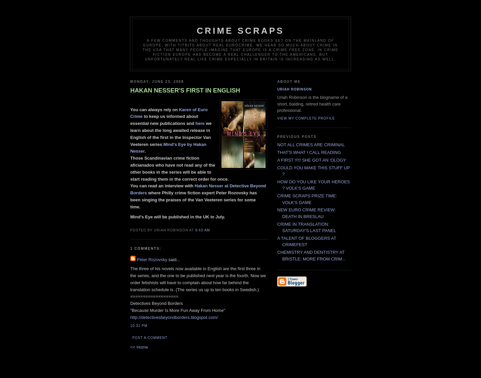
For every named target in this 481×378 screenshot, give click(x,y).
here (200, 123)
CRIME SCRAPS (240, 31)
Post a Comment (149, 338)
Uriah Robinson (294, 89)
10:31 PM (138, 326)
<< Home (139, 347)
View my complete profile (306, 118)
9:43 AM (202, 230)
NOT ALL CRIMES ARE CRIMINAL (311, 144)
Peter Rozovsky (152, 259)
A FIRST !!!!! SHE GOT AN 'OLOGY (311, 160)
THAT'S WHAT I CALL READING (309, 152)
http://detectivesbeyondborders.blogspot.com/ (174, 317)
